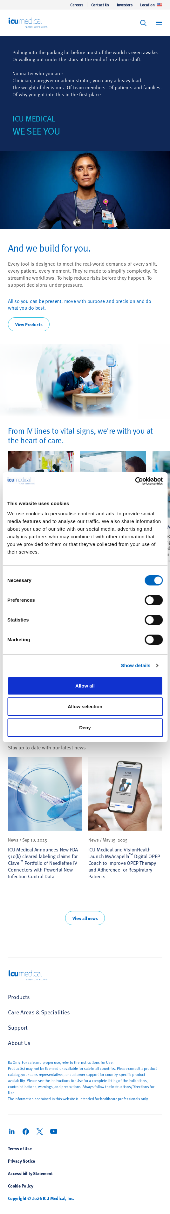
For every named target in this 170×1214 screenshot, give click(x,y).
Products (19, 997)
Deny (85, 727)
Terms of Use (20, 1148)
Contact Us (100, 4)
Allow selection (85, 706)
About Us (19, 1043)
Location (151, 4)
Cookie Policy (20, 1185)
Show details (136, 665)
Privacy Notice (21, 1161)
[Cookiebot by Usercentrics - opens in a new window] (135, 481)
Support (18, 1027)
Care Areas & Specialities (39, 1012)
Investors (125, 4)
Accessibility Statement (30, 1173)
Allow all (85, 685)
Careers (76, 4)
